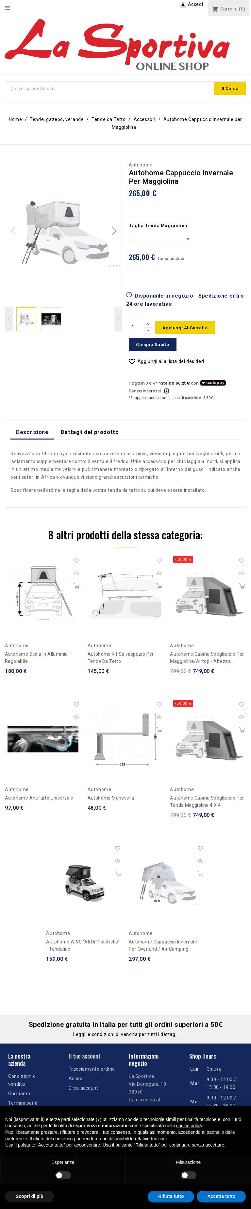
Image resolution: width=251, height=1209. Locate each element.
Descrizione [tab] (32, 433)
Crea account (83, 1089)
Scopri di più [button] (29, 1196)
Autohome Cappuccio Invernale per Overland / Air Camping (163, 947)
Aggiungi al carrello (187, 328)
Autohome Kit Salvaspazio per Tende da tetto (121, 659)
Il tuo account (85, 1057)
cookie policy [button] (189, 1125)
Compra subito (154, 345)
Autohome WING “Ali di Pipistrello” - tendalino (83, 947)
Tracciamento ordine (92, 1070)
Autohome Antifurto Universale (39, 799)
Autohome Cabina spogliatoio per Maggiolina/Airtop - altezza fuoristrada (207, 659)
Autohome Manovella (111, 799)
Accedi (76, 1079)
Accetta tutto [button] (221, 1196)
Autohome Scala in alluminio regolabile (36, 659)
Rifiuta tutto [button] (171, 1196)
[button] (114, 231)
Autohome (141, 165)
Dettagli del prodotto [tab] (90, 433)
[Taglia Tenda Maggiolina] (161, 239)
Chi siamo (19, 1094)
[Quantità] (136, 328)
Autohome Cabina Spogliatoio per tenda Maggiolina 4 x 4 (207, 803)
